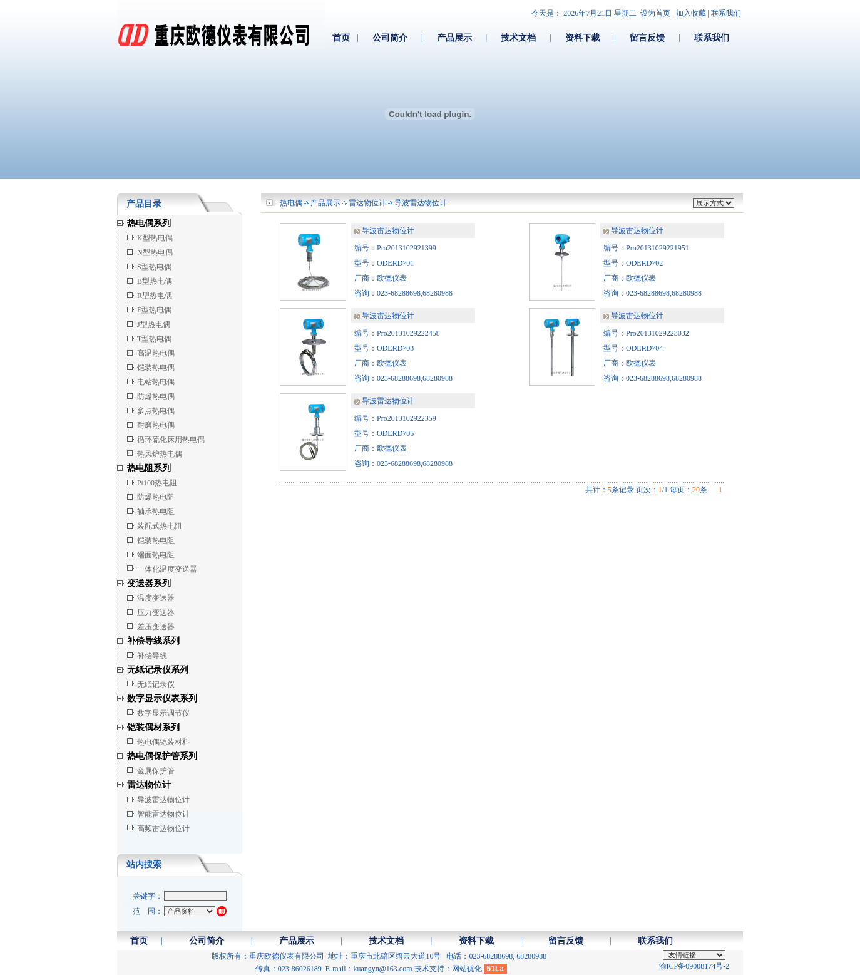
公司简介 (389, 38)
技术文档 (518, 38)
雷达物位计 (367, 203)
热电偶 (291, 203)
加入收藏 (691, 13)
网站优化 (467, 968)
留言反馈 (647, 38)
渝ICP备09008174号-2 (694, 966)
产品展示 (454, 38)
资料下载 (582, 38)
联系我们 (726, 13)
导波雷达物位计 (420, 203)
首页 (341, 38)
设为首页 (655, 13)
